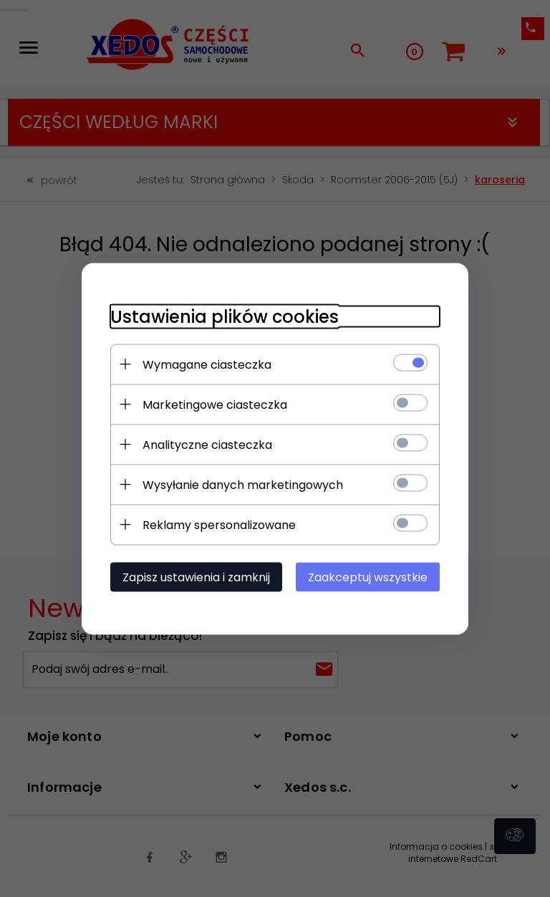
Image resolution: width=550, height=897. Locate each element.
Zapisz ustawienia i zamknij (196, 576)
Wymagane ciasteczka (207, 364)
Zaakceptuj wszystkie (368, 576)
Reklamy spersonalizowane (219, 524)
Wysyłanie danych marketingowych (243, 484)
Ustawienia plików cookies (224, 316)
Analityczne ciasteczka (207, 444)
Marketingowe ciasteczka (215, 404)
